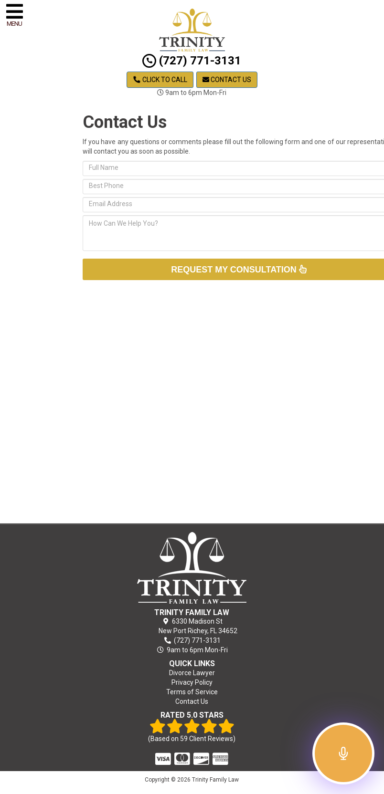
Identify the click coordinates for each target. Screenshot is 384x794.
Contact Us (227, 80)
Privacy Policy (192, 682)
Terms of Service (192, 692)
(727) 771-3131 (191, 60)
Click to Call (160, 80)
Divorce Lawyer (192, 673)
